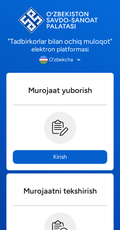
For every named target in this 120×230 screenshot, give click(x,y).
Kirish (60, 156)
